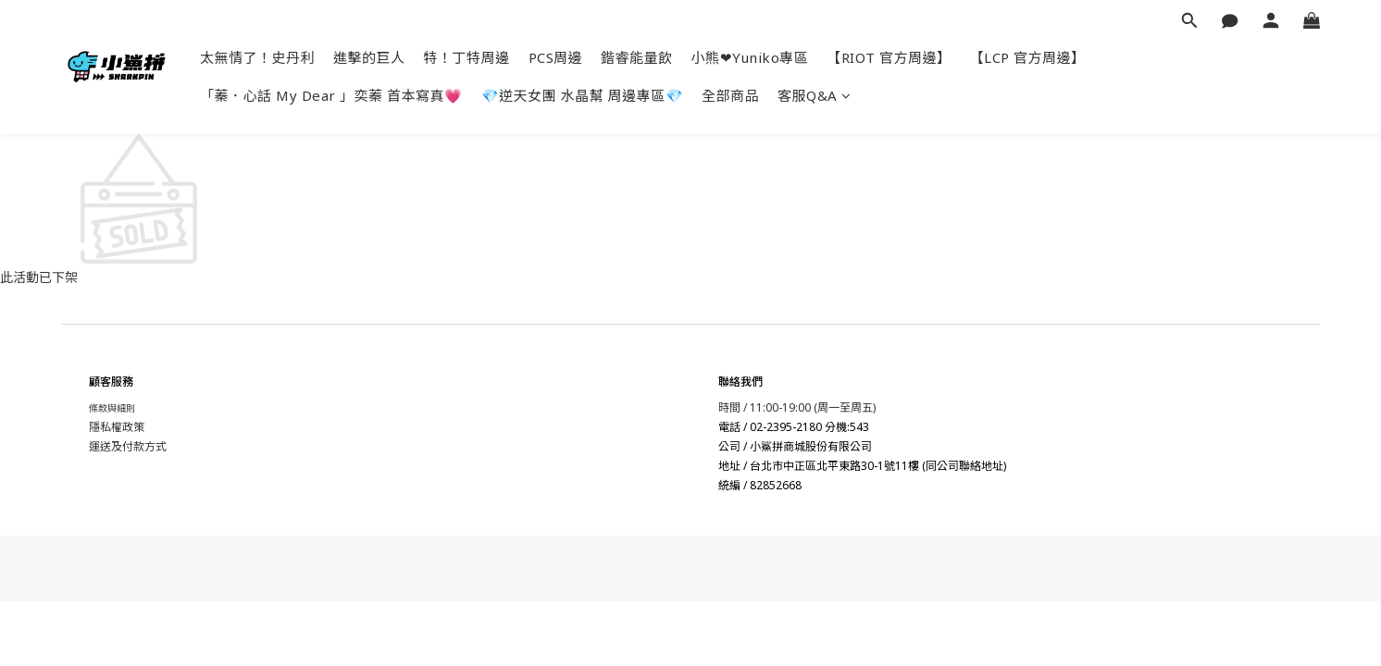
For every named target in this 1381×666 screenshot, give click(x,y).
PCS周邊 (556, 57)
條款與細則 (112, 407)
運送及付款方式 (128, 446)
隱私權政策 (116, 427)
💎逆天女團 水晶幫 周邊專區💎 (582, 95)
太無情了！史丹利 (257, 57)
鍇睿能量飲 (637, 57)
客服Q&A (814, 95)
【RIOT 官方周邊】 (889, 57)
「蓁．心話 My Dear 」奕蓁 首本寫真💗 (331, 95)
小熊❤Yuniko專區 (750, 57)
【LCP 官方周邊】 (1028, 57)
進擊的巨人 (369, 57)
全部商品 (730, 95)
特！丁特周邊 (467, 57)
